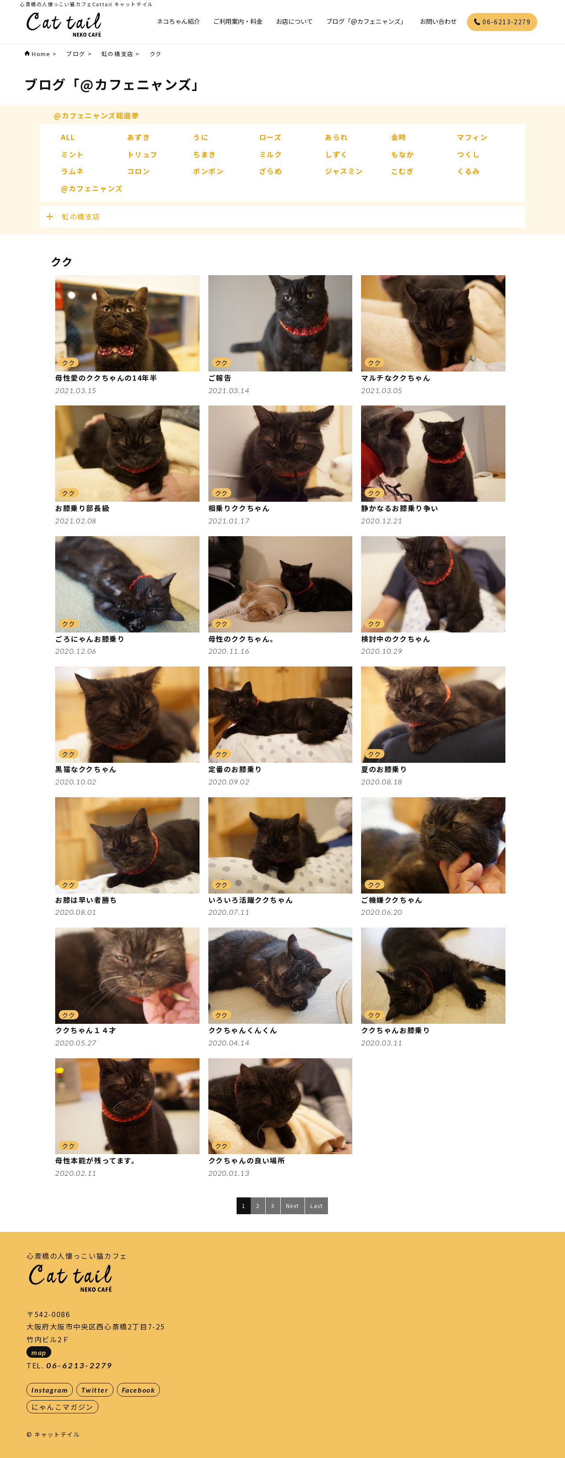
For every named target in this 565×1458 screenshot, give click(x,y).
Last (316, 1205)
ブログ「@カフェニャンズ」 (366, 21)
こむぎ (402, 171)
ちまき (204, 154)
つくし (468, 154)
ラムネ (72, 171)
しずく (336, 154)
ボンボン (208, 171)
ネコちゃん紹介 (178, 21)
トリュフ (142, 154)
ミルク (270, 154)
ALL (68, 137)
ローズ (270, 137)
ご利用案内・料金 (238, 21)
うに (200, 137)
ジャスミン (344, 171)
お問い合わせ (438, 21)
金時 (399, 137)
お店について (294, 21)
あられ (336, 137)
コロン (139, 171)
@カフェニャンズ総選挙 (96, 115)
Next (292, 1205)
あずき (139, 137)
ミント (72, 154)
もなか (402, 154)
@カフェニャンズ (92, 188)
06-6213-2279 (502, 21)
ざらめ (270, 171)
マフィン (472, 137)
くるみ (468, 171)
